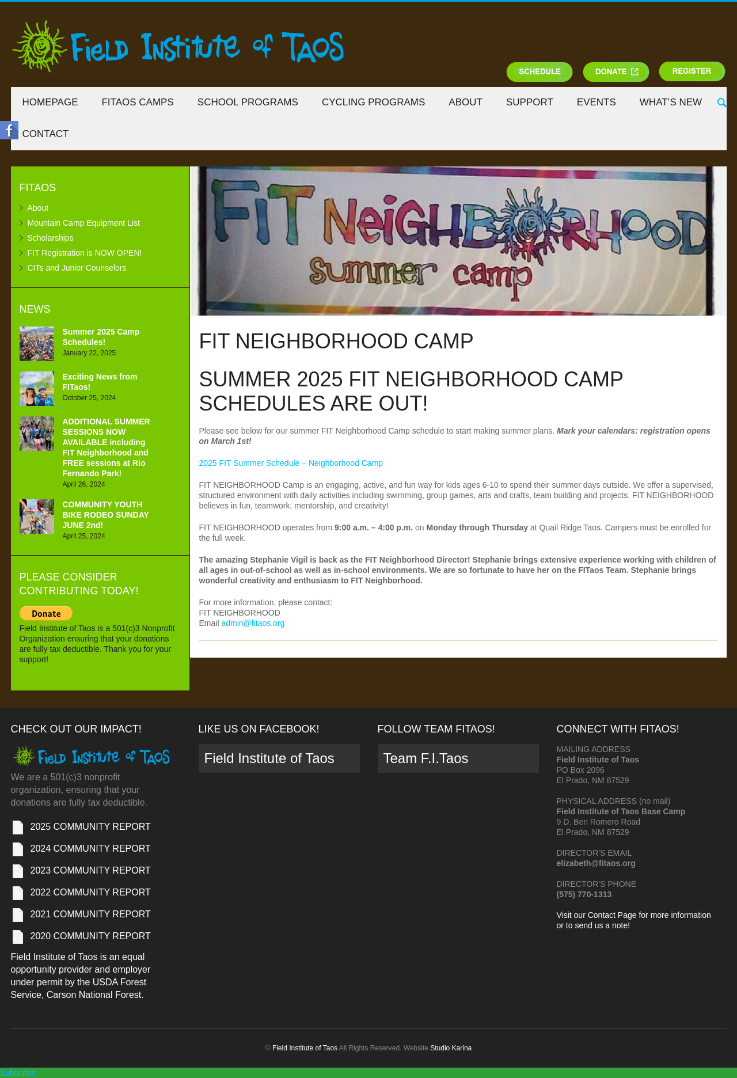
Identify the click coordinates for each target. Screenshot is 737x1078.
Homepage (50, 102)
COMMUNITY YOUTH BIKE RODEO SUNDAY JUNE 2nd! (106, 515)
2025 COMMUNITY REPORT (91, 827)
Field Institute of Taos (269, 758)
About (466, 102)
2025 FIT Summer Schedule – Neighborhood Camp (291, 463)
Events (596, 102)
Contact (45, 133)
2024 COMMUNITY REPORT (91, 848)
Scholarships (51, 237)
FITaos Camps (137, 102)
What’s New (671, 102)
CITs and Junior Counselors (77, 267)
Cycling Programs (373, 102)
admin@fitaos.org (252, 623)
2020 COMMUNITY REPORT (91, 936)
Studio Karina (451, 1048)
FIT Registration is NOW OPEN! (85, 252)
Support (529, 102)
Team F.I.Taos (426, 758)
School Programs (247, 102)
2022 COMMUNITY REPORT (91, 892)
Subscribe (18, 1072)
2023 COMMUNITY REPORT (91, 870)
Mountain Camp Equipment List (84, 222)
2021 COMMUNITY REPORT (91, 914)
